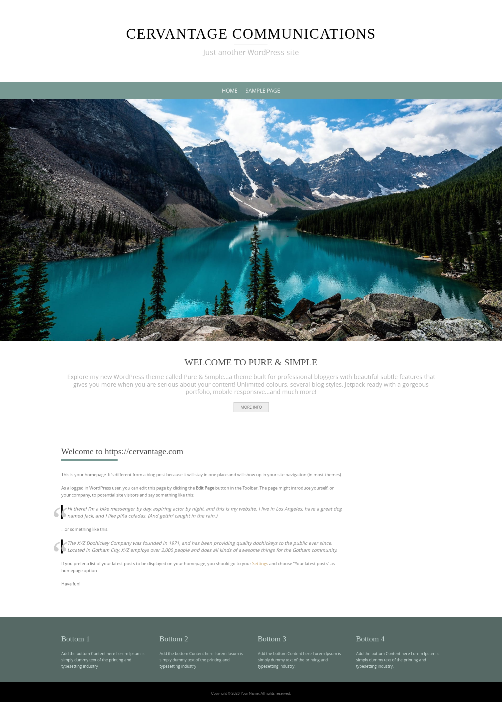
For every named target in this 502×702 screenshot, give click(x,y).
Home (230, 90)
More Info (251, 407)
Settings (260, 563)
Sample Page (263, 90)
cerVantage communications (251, 34)
